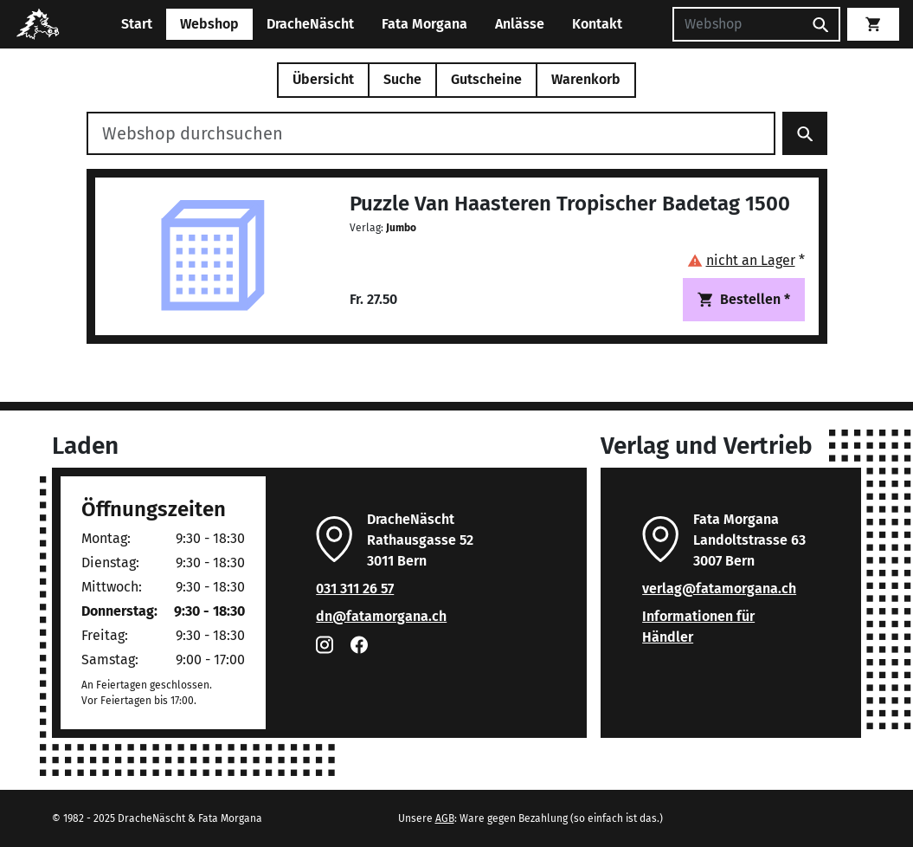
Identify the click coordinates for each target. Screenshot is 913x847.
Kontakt (597, 24)
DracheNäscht (310, 24)
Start (136, 24)
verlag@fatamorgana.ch (719, 588)
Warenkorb (585, 79)
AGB (444, 818)
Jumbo (401, 228)
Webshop (209, 24)
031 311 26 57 (355, 588)
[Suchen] (737, 24)
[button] (746, 260)
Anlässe (519, 24)
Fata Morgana (424, 24)
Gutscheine (486, 79)
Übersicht (323, 79)
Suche (402, 79)
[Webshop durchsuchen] (431, 133)
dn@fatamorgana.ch (381, 616)
